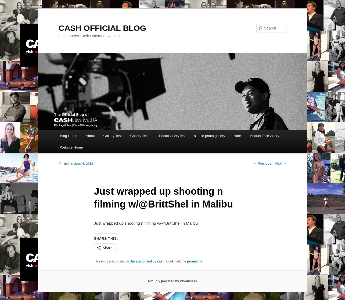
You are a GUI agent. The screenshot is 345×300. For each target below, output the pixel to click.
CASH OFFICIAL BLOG (102, 28)
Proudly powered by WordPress (172, 281)
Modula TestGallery (264, 136)
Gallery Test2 (140, 136)
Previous (262, 163)
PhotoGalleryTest (172, 136)
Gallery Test (112, 136)
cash (160, 261)
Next (280, 163)
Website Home (71, 147)
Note (237, 136)
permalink (194, 261)
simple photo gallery (209, 136)
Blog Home (68, 136)
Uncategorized (141, 261)
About (90, 136)
